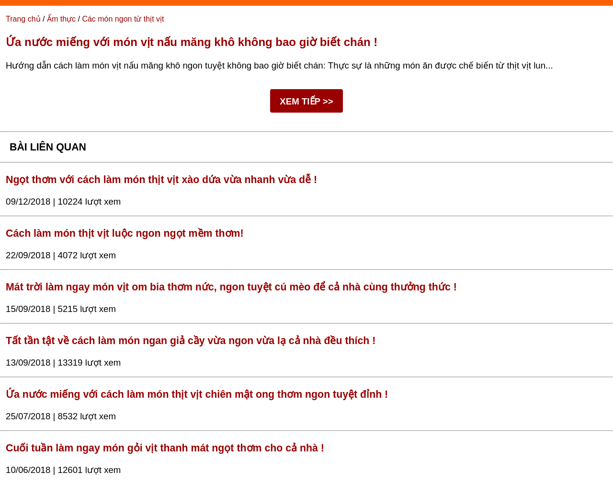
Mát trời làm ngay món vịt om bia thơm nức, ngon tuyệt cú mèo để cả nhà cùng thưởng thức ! (231, 287)
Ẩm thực (61, 19)
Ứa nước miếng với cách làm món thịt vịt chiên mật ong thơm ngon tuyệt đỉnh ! (197, 394)
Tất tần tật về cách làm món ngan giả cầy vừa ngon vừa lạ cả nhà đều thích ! (190, 340)
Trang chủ (23, 19)
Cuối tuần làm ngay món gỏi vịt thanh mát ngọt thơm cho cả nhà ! (165, 448)
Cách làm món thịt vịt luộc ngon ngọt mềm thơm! (125, 233)
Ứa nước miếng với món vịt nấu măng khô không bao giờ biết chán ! (191, 41)
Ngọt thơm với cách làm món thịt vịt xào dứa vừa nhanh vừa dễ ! (161, 179)
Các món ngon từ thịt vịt (123, 19)
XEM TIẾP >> (306, 101)
